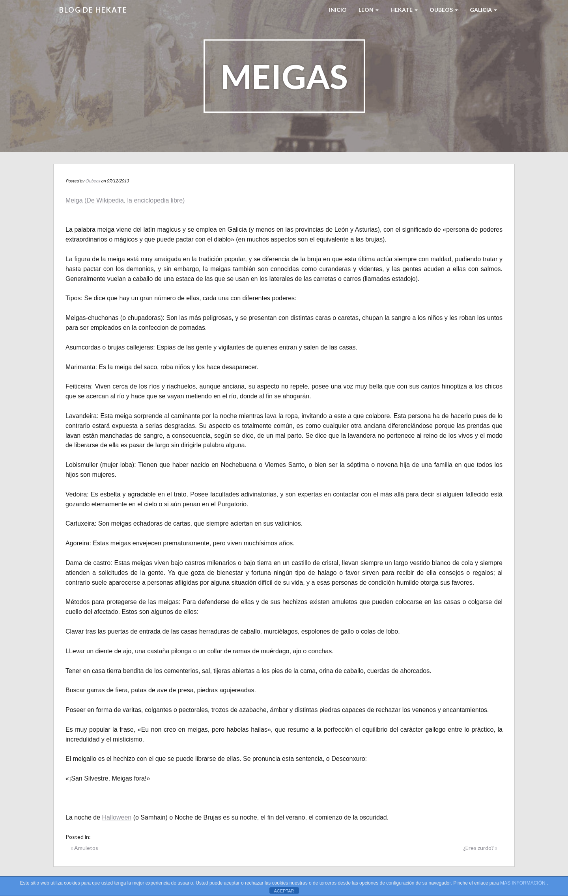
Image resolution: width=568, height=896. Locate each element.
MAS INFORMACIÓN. (523, 883)
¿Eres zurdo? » (480, 847)
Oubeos (444, 9)
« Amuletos (84, 847)
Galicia (483, 9)
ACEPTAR (284, 891)
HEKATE (404, 9)
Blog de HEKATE (93, 10)
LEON (369, 9)
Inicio (338, 9)
